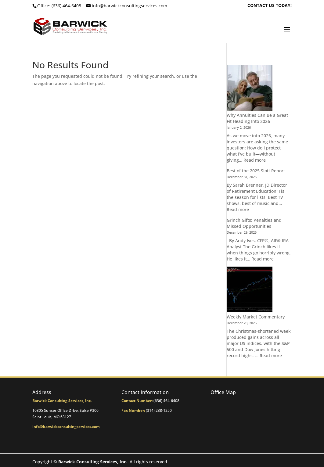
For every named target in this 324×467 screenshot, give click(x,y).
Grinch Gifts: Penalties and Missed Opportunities (254, 223)
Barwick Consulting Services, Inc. (92, 462)
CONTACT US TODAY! (269, 5)
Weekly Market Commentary (256, 317)
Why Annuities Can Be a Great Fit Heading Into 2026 (257, 118)
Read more (254, 160)
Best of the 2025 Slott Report (256, 171)
